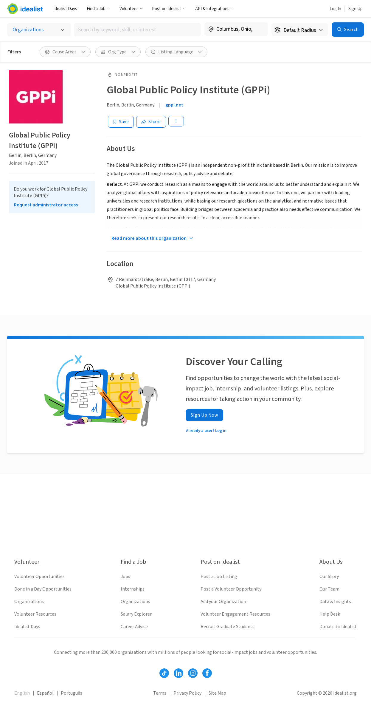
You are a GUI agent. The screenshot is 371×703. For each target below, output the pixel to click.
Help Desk (329, 614)
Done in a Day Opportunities (43, 589)
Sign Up (355, 9)
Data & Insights (335, 601)
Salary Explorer (136, 614)
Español (45, 693)
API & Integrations (214, 9)
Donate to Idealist (338, 626)
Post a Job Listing (219, 576)
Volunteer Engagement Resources (235, 614)
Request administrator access (46, 205)
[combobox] (137, 29)
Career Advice (134, 626)
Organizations (29, 601)
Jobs (125, 576)
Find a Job (98, 9)
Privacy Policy (187, 693)
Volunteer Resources (35, 614)
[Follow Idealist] (164, 673)
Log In (335, 9)
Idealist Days (65, 9)
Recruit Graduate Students (227, 626)
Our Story (329, 576)
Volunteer (130, 9)
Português (71, 693)
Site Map (217, 693)
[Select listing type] (39, 29)
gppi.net (174, 105)
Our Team (329, 589)
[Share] (151, 122)
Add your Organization (223, 601)
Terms (159, 693)
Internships (133, 589)
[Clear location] (259, 29)
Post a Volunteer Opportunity (231, 589)
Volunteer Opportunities (39, 576)
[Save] (121, 122)
